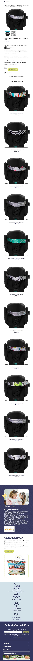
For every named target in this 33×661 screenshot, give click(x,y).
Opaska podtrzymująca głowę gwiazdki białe (16, 222)
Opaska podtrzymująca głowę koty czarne (16, 294)
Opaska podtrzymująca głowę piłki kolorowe (16, 403)
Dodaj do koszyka (13, 69)
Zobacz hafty (9, 551)
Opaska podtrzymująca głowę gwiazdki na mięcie (16, 258)
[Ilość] (5, 69)
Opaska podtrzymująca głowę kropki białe (16, 330)
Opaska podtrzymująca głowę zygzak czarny (16, 149)
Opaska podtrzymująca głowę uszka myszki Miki (16, 475)
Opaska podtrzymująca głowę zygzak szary (16, 439)
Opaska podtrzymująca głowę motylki (16, 366)
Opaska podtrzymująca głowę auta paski (16, 113)
